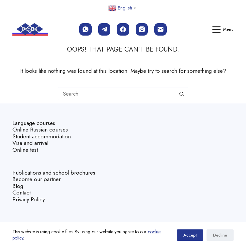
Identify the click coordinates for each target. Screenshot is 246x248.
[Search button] (181, 93)
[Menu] (223, 29)
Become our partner (36, 179)
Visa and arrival (30, 143)
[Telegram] (104, 29)
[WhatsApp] (85, 29)
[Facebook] (123, 29)
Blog (17, 186)
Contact (21, 192)
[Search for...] (116, 93)
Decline (220, 235)
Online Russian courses (40, 129)
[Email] (160, 29)
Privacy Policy (28, 199)
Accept (190, 235)
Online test (25, 150)
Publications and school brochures (53, 173)
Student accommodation (41, 136)
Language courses (33, 123)
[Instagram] (142, 29)
